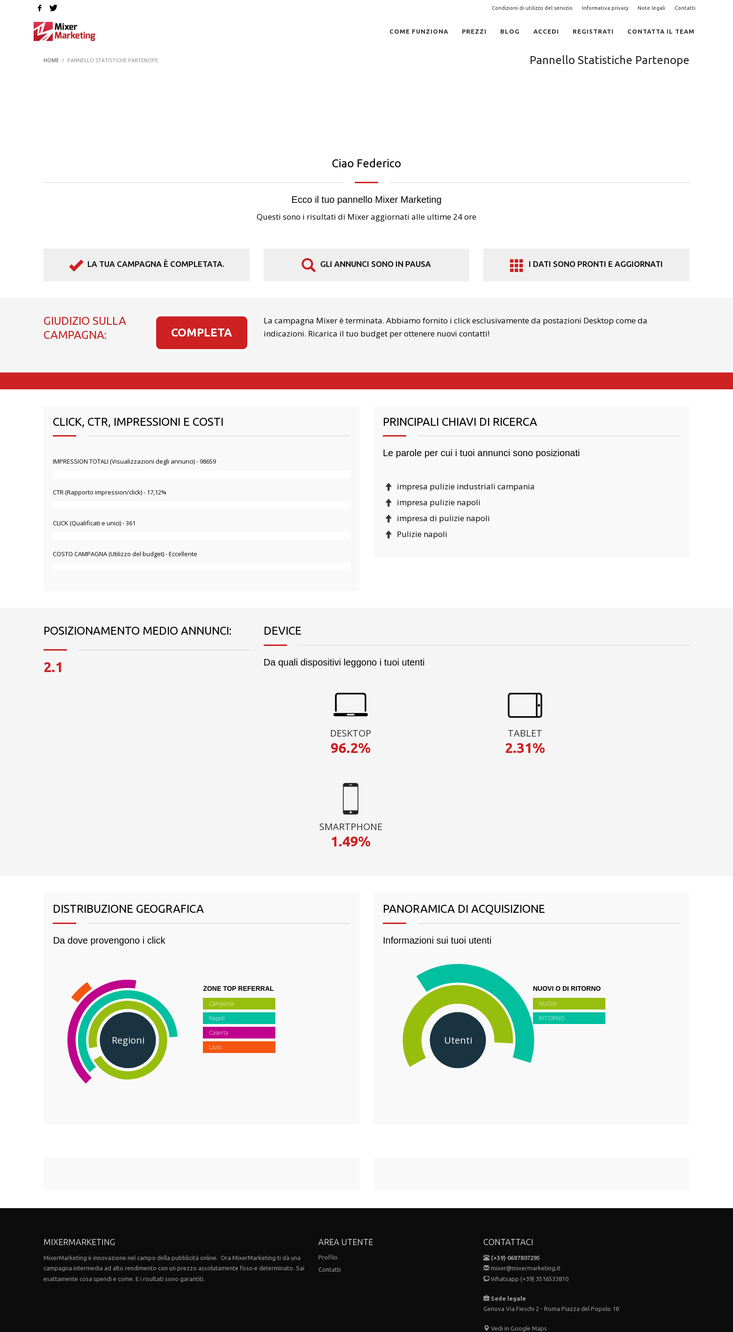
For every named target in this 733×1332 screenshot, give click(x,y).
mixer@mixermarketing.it (526, 1174)
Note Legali (369, 1259)
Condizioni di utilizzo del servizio (532, 8)
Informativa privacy (605, 8)
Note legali (651, 8)
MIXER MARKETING (99, 1298)
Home (51, 60)
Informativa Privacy (421, 1259)
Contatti (685, 8)
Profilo (327, 1163)
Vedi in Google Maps (515, 1235)
